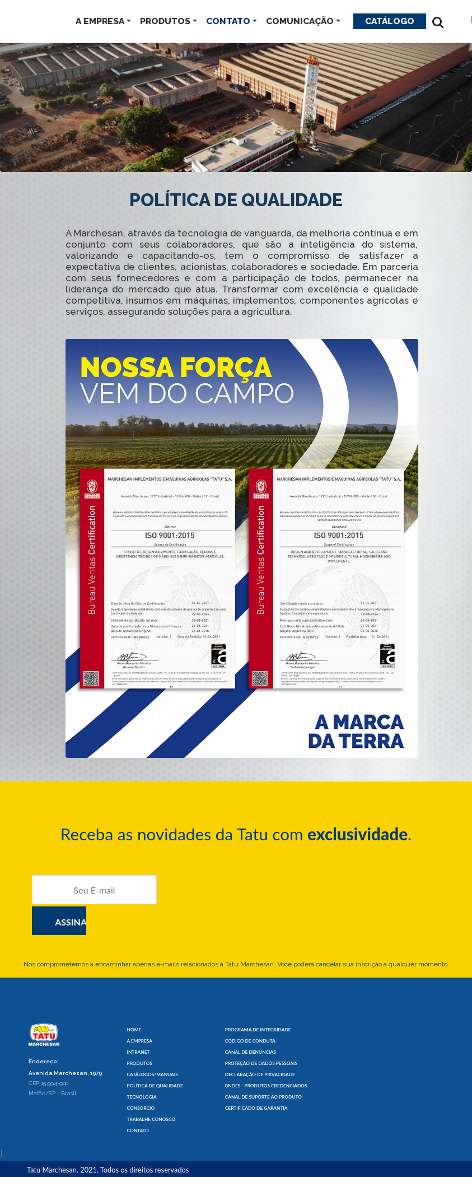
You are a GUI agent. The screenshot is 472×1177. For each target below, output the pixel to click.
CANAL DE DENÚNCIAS (250, 1052)
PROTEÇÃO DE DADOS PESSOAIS (261, 1063)
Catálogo (389, 21)
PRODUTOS (165, 21)
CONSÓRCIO (141, 1108)
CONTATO (228, 21)
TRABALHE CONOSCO (151, 1119)
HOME (134, 1029)
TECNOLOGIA (142, 1097)
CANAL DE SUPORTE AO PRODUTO (263, 1097)
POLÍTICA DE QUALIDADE (155, 1085)
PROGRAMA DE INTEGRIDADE (258, 1029)
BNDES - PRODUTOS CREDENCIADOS (266, 1085)
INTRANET (138, 1052)
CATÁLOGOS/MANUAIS (152, 1074)
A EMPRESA (100, 21)
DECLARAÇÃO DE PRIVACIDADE (260, 1074)
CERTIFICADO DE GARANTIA (256, 1108)
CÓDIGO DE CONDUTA (250, 1041)
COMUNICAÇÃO (300, 21)
